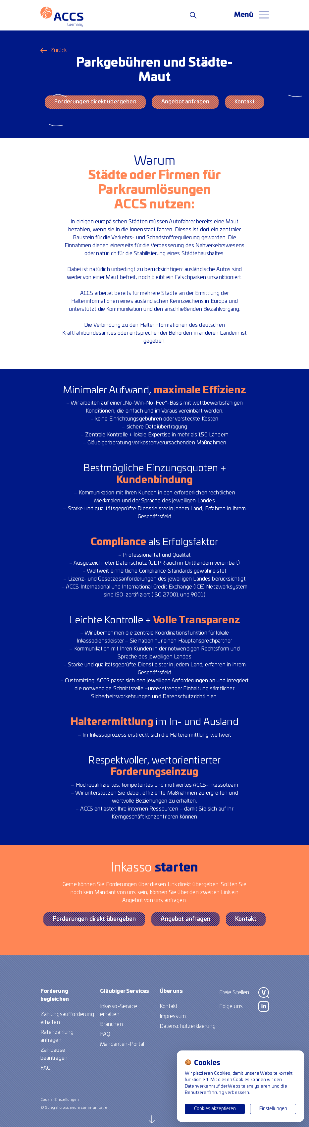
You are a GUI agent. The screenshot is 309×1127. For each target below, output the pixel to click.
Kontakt (244, 101)
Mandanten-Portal (122, 1044)
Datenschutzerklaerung (188, 1026)
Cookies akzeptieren (215, 1108)
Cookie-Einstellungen (59, 1099)
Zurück (58, 50)
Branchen (111, 1024)
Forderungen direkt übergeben (95, 101)
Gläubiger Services (124, 991)
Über (171, 991)
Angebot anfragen (185, 101)
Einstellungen (273, 1108)
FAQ (45, 1068)
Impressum (173, 1016)
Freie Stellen (234, 992)
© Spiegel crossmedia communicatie (73, 1107)
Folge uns (231, 1006)
